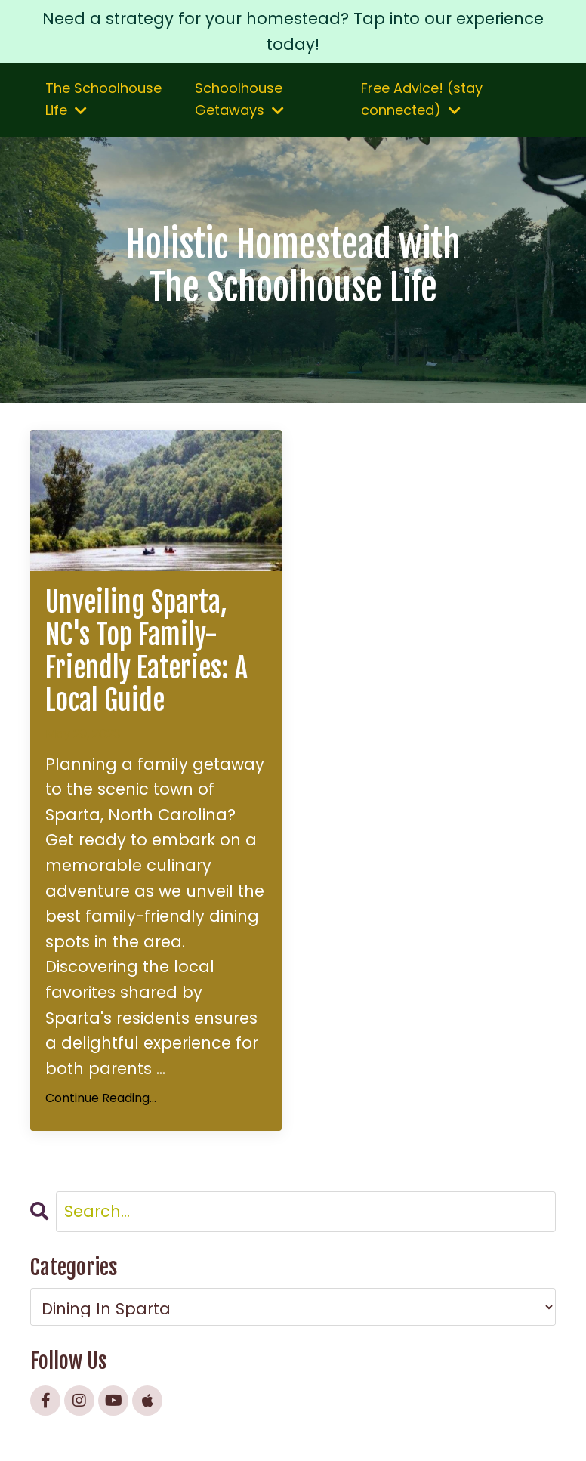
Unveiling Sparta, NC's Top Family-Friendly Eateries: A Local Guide (146, 651)
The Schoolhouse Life (103, 99)
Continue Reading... (100, 1098)
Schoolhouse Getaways (239, 99)
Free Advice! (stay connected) (422, 99)
